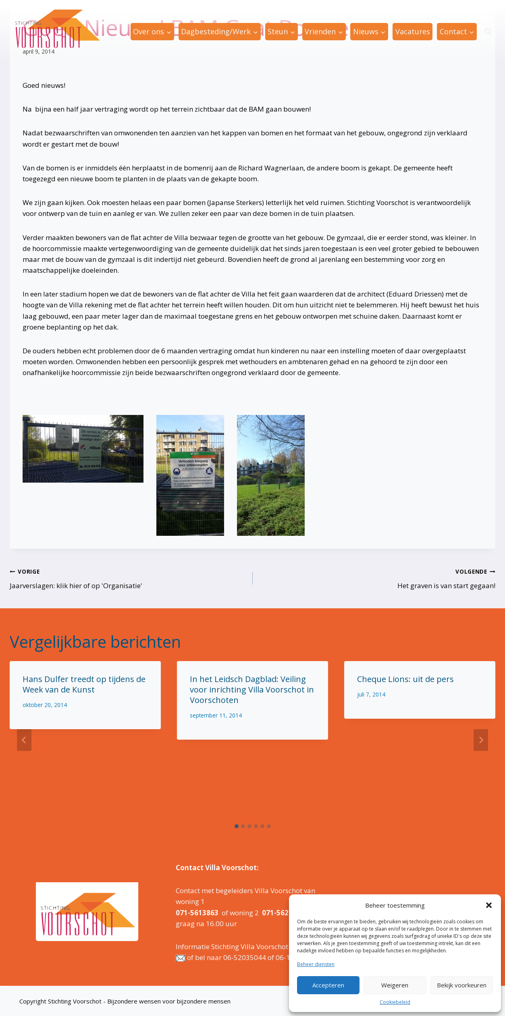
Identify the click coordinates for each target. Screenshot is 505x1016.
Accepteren (328, 985)
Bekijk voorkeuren (461, 985)
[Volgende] (481, 740)
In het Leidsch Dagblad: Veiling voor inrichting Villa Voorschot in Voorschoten (252, 689)
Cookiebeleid (395, 1002)
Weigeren (394, 985)
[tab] (237, 826)
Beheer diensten (316, 964)
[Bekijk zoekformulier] (488, 32)
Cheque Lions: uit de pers (405, 679)
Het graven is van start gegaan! (378, 578)
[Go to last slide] (24, 740)
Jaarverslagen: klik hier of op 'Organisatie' (128, 578)
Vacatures (412, 31)
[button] (489, 905)
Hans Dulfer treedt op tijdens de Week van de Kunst (84, 684)
